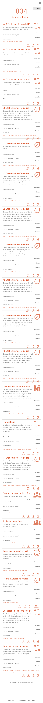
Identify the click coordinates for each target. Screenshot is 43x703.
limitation (29, 448)
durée (5, 672)
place (37, 448)
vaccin (5, 513)
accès (11, 638)
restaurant (24, 570)
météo (5, 135)
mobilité (16, 41)
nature (37, 670)
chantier (9, 672)
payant (19, 449)
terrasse (5, 570)
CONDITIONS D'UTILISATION (26, 700)
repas (5, 413)
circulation (6, 448)
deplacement (18, 448)
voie (29, 670)
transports (24, 670)
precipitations (33, 135)
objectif (14, 672)
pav (17, 602)
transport (24, 448)
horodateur (13, 449)
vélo (4, 41)
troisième (9, 542)
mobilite (11, 448)
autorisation (11, 570)
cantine (9, 413)
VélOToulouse (10, 41)
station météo (25, 135)
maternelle (14, 413)
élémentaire (21, 413)
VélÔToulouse (10, 71)
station (15, 71)
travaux (32, 670)
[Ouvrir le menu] (40, 3)
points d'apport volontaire (9, 602)
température (18, 135)
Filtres (37, 8)
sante (9, 513)
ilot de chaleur (11, 135)
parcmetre (28, 449)
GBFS (20, 41)
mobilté (15, 638)
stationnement (7, 449)
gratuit (23, 449)
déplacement (21, 638)
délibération (18, 570)
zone (34, 448)
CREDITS (11, 700)
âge (15, 542)
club (4, 542)
